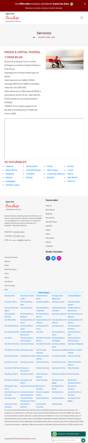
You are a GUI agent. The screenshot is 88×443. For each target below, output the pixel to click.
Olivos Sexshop (73, 368)
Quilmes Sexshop (74, 356)
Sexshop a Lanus (58, 302)
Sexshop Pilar (57, 404)
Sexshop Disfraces (27, 344)
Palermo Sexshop (42, 368)
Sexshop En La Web (59, 356)
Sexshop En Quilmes (12, 380)
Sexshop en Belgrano (75, 344)
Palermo (10, 166)
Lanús (70, 170)
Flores (50, 166)
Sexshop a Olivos (11, 302)
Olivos (70, 174)
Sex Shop (39, 332)
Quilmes (50, 177)
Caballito (30, 174)
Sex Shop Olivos (10, 320)
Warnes (9, 177)
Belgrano (10, 174)
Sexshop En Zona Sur (28, 386)
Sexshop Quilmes (42, 398)
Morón (70, 166)
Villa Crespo (52, 170)
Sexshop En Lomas (59, 362)
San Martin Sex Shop (12, 350)
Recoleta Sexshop (11, 356)
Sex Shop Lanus (58, 326)
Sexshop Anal (10, 296)
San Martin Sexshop (12, 344)
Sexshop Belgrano (74, 296)
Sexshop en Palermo (59, 374)
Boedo (29, 177)
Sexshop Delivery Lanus (27, 439)
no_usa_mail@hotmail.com (20, 240)
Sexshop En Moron (58, 368)
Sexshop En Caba (26, 350)
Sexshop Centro (26, 308)
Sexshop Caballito (43, 302)
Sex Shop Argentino (12, 332)
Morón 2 (71, 181)
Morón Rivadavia (10, 269)
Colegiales (10, 181)
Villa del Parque (33, 170)
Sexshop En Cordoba (28, 356)
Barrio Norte (11, 170)
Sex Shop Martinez (11, 326)
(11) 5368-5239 (19, 236)
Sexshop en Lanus (11, 362)
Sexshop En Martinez (12, 368)
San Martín (72, 177)
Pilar (6, 290)
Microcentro (32, 166)
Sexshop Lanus (57, 392)
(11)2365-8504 (19, 232)
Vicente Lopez (12, 185)
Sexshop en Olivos (11, 374)
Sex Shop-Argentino (59, 314)
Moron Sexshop (73, 374)
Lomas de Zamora (55, 174)
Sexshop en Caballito (59, 350)
